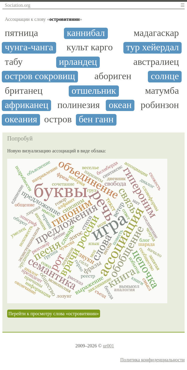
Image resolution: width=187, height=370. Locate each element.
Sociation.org (17, 5)
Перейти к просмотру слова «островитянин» (53, 313)
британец (23, 90)
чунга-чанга (29, 47)
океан (120, 105)
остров (58, 119)
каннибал (86, 33)
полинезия (78, 105)
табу (14, 62)
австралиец (156, 62)
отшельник (94, 90)
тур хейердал (152, 47)
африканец (26, 105)
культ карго (90, 47)
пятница (21, 33)
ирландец (78, 62)
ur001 (108, 345)
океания (21, 119)
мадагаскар (156, 33)
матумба (162, 90)
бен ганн (96, 119)
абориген (112, 76)
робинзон (160, 105)
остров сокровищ (40, 76)
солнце (165, 76)
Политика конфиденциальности (152, 359)
